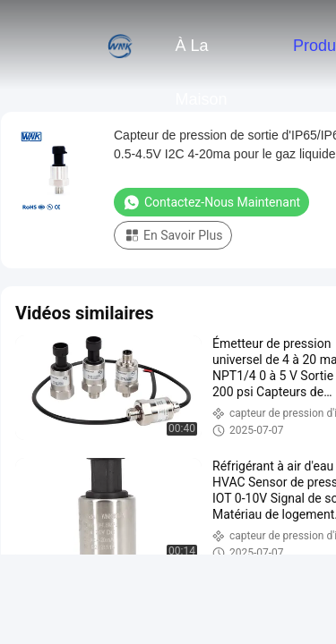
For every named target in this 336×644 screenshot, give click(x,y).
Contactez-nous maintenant (211, 202)
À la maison (201, 54)
